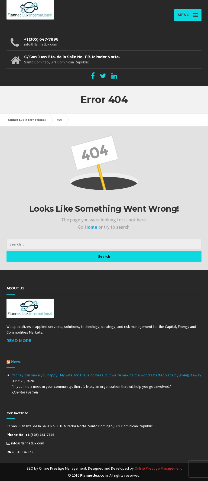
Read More (18, 340)
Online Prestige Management (158, 468)
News (16, 362)
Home (91, 227)
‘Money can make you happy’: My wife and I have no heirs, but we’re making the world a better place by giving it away (106, 375)
